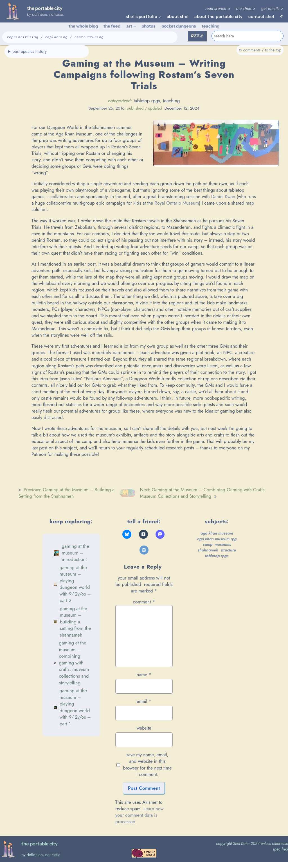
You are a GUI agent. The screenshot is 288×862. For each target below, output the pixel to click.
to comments (249, 50)
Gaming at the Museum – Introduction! (75, 553)
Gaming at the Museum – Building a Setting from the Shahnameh (75, 621)
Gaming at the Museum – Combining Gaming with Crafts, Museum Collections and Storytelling (74, 662)
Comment (144, 601)
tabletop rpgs (147, 100)
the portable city (44, 8)
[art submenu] (134, 26)
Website (144, 728)
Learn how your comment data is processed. (139, 815)
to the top (273, 50)
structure (228, 550)
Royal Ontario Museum (176, 203)
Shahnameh (208, 550)
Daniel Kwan (223, 196)
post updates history (29, 51)
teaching (171, 100)
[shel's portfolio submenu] (159, 16)
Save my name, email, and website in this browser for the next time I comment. (147, 764)
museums (223, 544)
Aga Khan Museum (217, 533)
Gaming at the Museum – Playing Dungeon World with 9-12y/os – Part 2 (75, 584)
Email (144, 701)
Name (144, 674)
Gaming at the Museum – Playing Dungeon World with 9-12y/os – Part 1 (75, 707)
